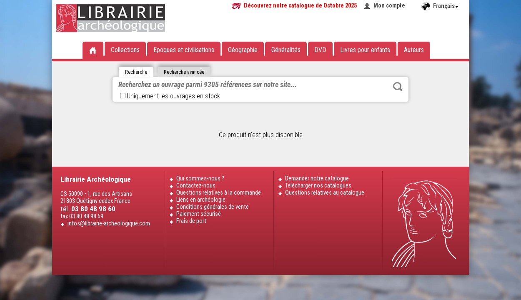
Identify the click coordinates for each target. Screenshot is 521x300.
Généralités (286, 50)
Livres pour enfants (365, 50)
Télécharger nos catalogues (318, 185)
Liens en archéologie (200, 199)
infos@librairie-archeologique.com (109, 223)
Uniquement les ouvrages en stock (170, 96)
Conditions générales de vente (212, 206)
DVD (320, 50)
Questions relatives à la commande (218, 192)
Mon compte (389, 5)
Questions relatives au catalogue (324, 192)
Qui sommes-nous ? (200, 178)
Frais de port (191, 221)
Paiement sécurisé (198, 214)
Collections (125, 50)
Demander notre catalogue (317, 178)
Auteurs (414, 50)
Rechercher (398, 87)
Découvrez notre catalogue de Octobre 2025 (300, 5)
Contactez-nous (195, 185)
